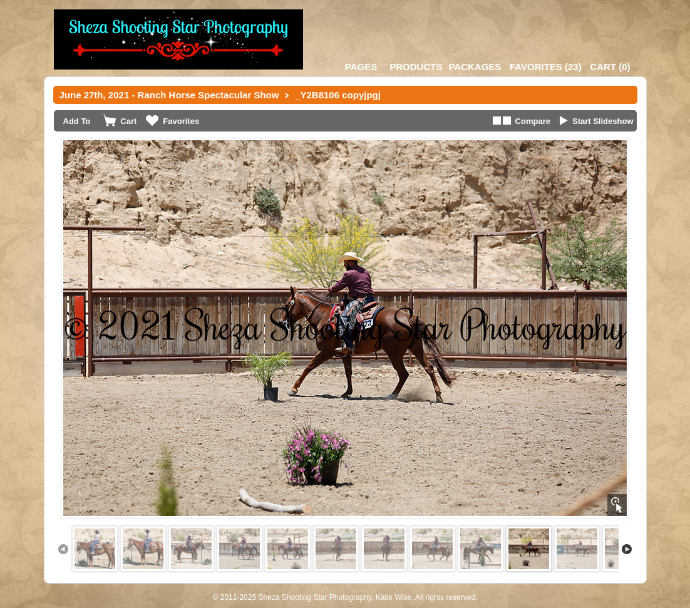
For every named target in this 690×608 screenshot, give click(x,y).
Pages (361, 66)
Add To (77, 121)
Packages (474, 66)
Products (415, 66)
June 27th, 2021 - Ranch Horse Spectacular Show (169, 95)
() (546, 66)
